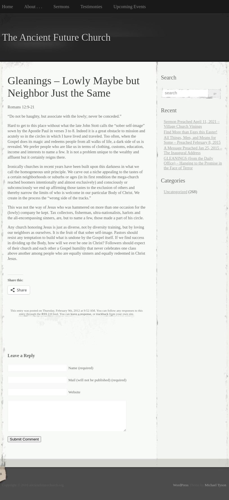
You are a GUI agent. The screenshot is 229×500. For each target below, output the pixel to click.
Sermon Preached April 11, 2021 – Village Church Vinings (192, 124)
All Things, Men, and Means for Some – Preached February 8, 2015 (192, 140)
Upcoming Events (129, 6)
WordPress (180, 485)
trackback (102, 314)
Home (7, 6)
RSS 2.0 (47, 314)
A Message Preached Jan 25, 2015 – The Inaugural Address (193, 150)
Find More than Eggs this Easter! (190, 132)
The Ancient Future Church (56, 37)
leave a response (81, 314)
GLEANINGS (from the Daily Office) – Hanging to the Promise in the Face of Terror (193, 163)
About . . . (33, 6)
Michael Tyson (215, 485)
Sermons (61, 6)
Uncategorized (175, 192)
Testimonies (91, 6)
